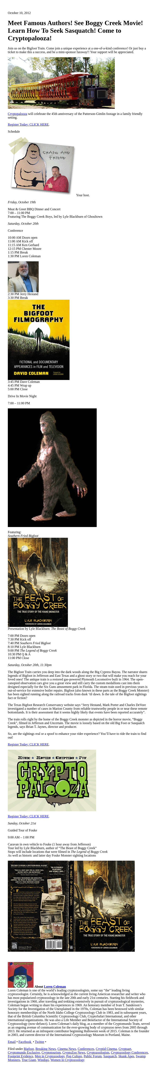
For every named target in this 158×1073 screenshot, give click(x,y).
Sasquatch (110, 1056)
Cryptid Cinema (106, 1049)
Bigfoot (29, 1049)
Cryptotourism (51, 1052)
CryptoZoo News (73, 1052)
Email (12, 1042)
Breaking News (45, 1049)
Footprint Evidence (20, 1056)
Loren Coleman (55, 986)
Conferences (86, 1049)
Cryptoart (124, 1049)
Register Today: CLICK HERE (28, 124)
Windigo (43, 1060)
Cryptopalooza (17, 114)
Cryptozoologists (98, 1052)
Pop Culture (74, 1056)
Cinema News (66, 1049)
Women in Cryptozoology (67, 1060)
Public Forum (93, 1056)
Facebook (25, 1042)
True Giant (29, 1060)
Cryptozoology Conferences (129, 1052)
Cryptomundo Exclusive (24, 1052)
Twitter (39, 1042)
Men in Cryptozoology (50, 1056)
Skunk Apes (126, 1056)
